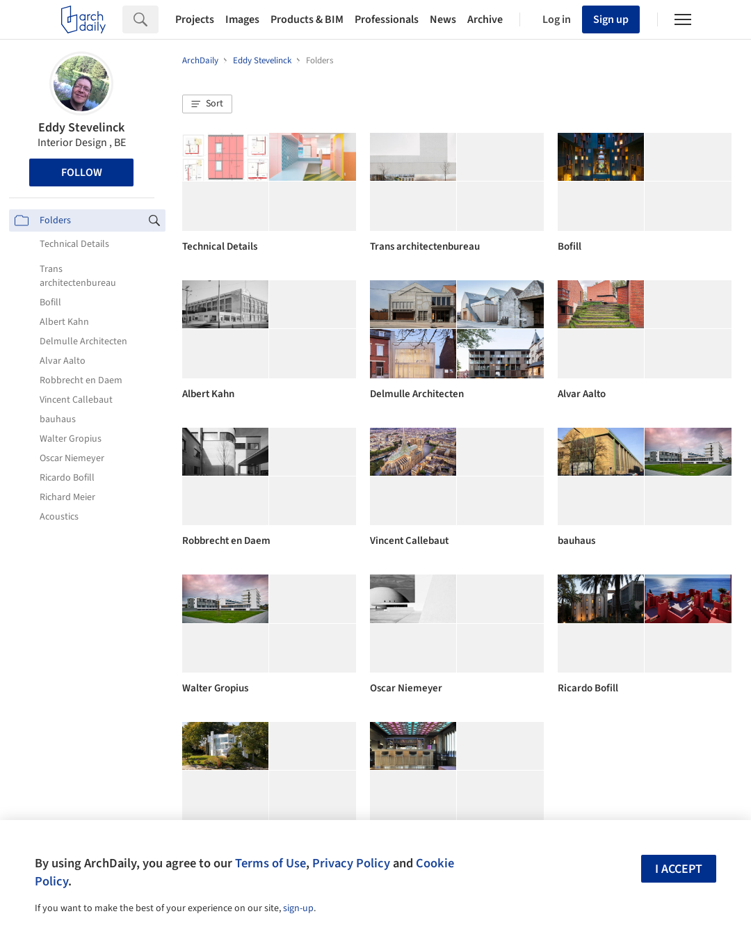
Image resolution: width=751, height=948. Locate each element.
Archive (485, 19)
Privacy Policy (351, 863)
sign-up (298, 908)
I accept (678, 869)
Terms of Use (270, 863)
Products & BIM (307, 19)
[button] (207, 104)
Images (242, 19)
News (443, 19)
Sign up (611, 19)
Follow (81, 172)
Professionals (387, 19)
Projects (194, 19)
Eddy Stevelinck (81, 127)
